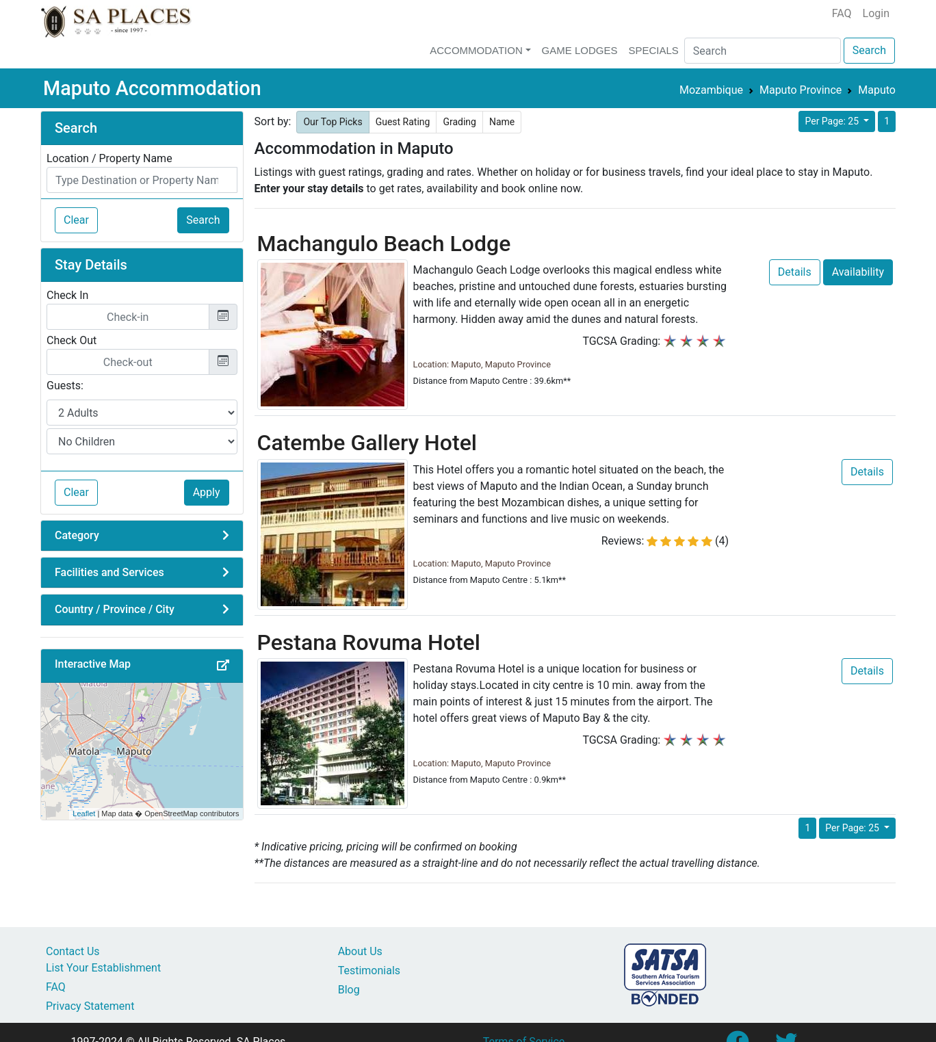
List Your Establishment (103, 967)
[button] (223, 665)
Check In (67, 295)
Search (869, 50)
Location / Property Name (109, 158)
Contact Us (73, 951)
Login (876, 13)
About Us (360, 951)
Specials (653, 50)
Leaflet (84, 813)
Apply (206, 492)
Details (794, 271)
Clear (76, 219)
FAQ (842, 13)
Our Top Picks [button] (332, 121)
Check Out (71, 340)
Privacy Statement (90, 1006)
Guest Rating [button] (403, 121)
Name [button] (502, 121)
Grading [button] (459, 121)
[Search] (762, 51)
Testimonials (369, 970)
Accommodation (476, 50)
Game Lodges (580, 50)
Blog (349, 989)
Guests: (65, 385)
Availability (858, 271)
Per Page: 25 (833, 121)
